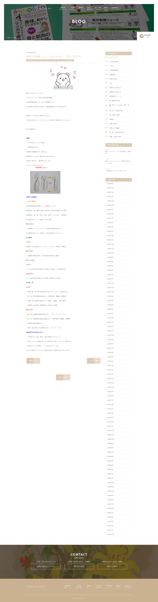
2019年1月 (110, 532)
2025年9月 (110, 212)
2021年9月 (110, 394)
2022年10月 (110, 337)
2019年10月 (110, 493)
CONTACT (118, 8)
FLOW (76, 8)
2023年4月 (110, 316)
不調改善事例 (114, 72)
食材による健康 (114, 130)
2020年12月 (110, 433)
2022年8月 (110, 346)
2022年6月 (110, 355)
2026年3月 (110, 190)
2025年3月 (110, 238)
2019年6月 (110, 511)
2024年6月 (110, 264)
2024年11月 (110, 251)
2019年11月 (110, 489)
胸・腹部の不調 (114, 103)
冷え (111, 85)
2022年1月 (110, 376)
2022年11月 (110, 333)
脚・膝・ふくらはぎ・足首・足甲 (119, 108)
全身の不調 (113, 81)
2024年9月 (110, 259)
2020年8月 (110, 450)
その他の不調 (114, 64)
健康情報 (112, 77)
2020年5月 (110, 463)
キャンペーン (114, 59)
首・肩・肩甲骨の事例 (117, 134)
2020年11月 (110, 437)
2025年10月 (110, 207)
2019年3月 (110, 524)
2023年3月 (110, 320)
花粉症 (112, 121)
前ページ (33, 363)
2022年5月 (110, 359)
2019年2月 (110, 528)
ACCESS (101, 8)
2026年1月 (110, 199)
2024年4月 (110, 272)
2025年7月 (110, 220)
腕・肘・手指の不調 (116, 113)
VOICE (93, 8)
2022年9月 (110, 342)
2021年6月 (110, 407)
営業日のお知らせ (115, 90)
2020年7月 (110, 454)
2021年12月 (110, 381)
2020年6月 (110, 459)
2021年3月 (110, 420)
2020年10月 (110, 441)
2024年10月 (110, 255)
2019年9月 (110, 498)
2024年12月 (110, 246)
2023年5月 (110, 311)
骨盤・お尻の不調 (115, 139)
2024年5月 (110, 268)
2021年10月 (110, 389)
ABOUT (66, 8)
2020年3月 (110, 472)
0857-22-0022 (112, 566)
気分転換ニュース (115, 98)
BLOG (109, 8)
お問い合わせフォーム (46, 566)
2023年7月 (110, 303)
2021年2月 (110, 424)
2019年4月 (110, 519)
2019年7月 (110, 506)
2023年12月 (110, 285)
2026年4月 (110, 186)
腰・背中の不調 (114, 117)
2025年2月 (110, 242)
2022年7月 (110, 350)
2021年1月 (110, 428)
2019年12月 (110, 485)
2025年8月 (110, 216)
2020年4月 (110, 467)
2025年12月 (110, 203)
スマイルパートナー (45, 8)
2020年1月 (110, 480)
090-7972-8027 (79, 566)
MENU (84, 8)
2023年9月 (110, 298)
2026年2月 (110, 194)
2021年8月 (110, 398)
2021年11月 (110, 385)
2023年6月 (110, 307)
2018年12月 (110, 537)
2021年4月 (110, 415)
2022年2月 (110, 372)
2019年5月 (110, 515)
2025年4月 (110, 233)
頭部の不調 (113, 126)
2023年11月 (110, 290)
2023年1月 (110, 329)
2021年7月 (110, 402)
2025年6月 (110, 225)
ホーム (9, 37)
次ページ (93, 363)
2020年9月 (110, 446)
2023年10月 (110, 294)
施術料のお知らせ (115, 94)
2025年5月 (110, 229)
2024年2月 (110, 277)
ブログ (15, 37)
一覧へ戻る (63, 379)
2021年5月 (110, 411)
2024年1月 (110, 281)
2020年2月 (110, 476)
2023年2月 (110, 324)
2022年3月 (110, 368)
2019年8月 (110, 502)
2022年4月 (110, 363)
